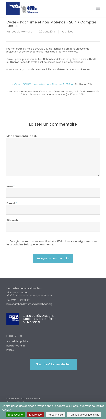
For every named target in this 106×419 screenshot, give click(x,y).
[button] (98, 8)
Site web (12, 220)
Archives (67, 31)
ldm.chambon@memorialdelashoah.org (29, 304)
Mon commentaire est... (22, 136)
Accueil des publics (17, 341)
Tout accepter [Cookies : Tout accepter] (16, 414)
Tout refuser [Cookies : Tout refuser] (35, 414)
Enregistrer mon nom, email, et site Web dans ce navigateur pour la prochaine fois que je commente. (51, 242)
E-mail (11, 203)
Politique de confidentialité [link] (84, 414)
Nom (10, 186)
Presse (10, 349)
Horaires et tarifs (15, 345)
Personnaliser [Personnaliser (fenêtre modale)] (56, 414)
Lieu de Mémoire (22, 31)
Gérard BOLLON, (44, 84)
